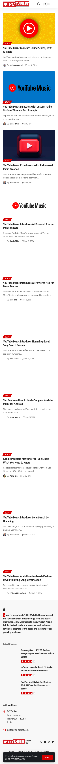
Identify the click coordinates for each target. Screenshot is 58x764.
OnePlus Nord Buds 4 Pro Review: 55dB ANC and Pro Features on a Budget (36, 685)
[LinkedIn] (53, 742)
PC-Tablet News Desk (18, 593)
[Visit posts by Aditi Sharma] (4, 358)
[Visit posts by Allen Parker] (4, 123)
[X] (41, 742)
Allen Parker (14, 124)
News (7, 43)
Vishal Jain (13, 476)
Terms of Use (19, 759)
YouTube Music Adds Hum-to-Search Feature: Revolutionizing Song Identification (27, 578)
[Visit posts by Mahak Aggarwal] (4, 65)
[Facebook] (37, 742)
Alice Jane (13, 300)
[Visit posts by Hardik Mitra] (4, 241)
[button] (47, 757)
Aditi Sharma (14, 358)
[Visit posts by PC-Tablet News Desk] (4, 593)
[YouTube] (45, 742)
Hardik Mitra (14, 241)
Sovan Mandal (15, 417)
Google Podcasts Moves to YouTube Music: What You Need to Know (26, 460)
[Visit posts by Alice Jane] (4, 300)
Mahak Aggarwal (16, 65)
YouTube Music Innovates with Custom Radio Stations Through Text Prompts (27, 108)
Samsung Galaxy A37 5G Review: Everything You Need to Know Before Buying (37, 653)
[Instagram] (49, 742)
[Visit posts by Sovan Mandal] (4, 417)
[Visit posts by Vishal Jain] (4, 476)
